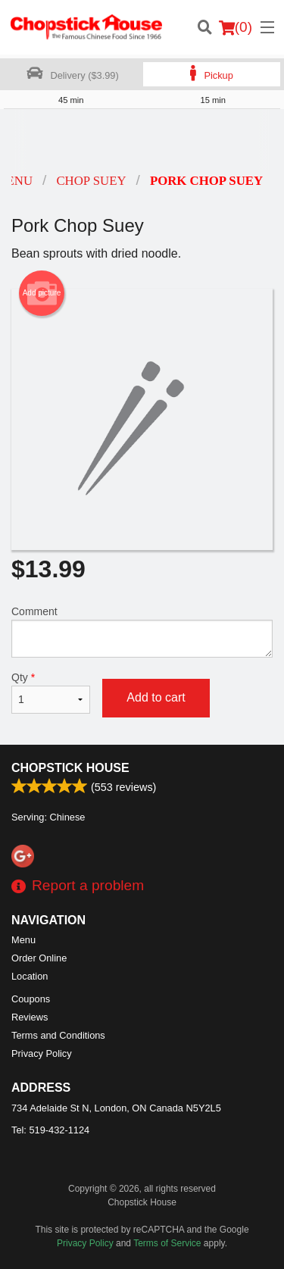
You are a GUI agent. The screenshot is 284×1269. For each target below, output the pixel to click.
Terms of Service (167, 1243)
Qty (50, 692)
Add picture (42, 293)
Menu (23, 939)
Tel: (50, 1130)
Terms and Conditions (58, 1035)
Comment (142, 631)
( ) (235, 27)
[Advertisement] (142, 139)
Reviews (29, 1017)
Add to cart (155, 697)
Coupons (30, 999)
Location (29, 976)
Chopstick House (70, 767)
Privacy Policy (41, 1053)
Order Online (39, 958)
